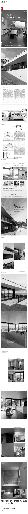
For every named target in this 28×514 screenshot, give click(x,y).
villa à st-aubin (3, 512)
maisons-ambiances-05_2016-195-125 (8, 508)
